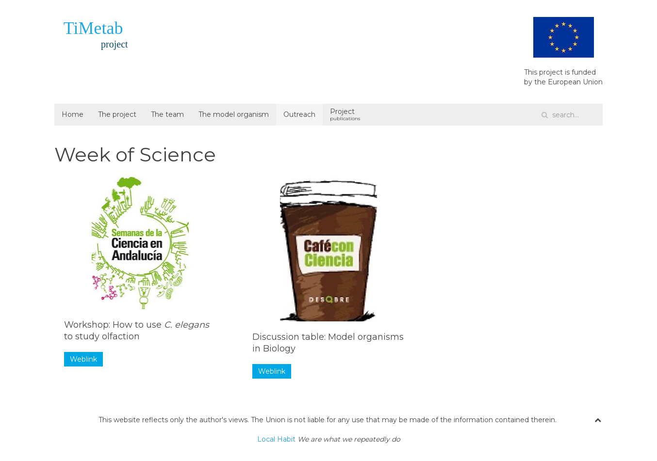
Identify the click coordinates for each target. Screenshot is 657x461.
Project (345, 114)
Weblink (83, 359)
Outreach (299, 114)
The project (117, 114)
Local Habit (328, 439)
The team (167, 114)
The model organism (233, 114)
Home (72, 114)
